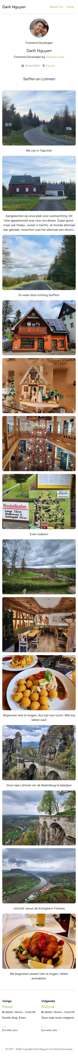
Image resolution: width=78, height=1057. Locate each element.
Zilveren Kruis (55, 57)
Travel (70, 7)
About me (56, 7)
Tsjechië (50, 65)
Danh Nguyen (14, 7)
